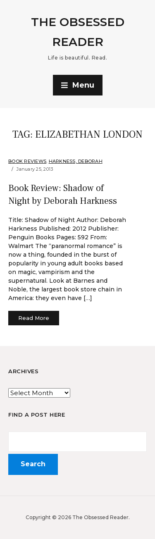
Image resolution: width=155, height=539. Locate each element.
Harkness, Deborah (76, 161)
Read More (33, 318)
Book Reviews (27, 161)
